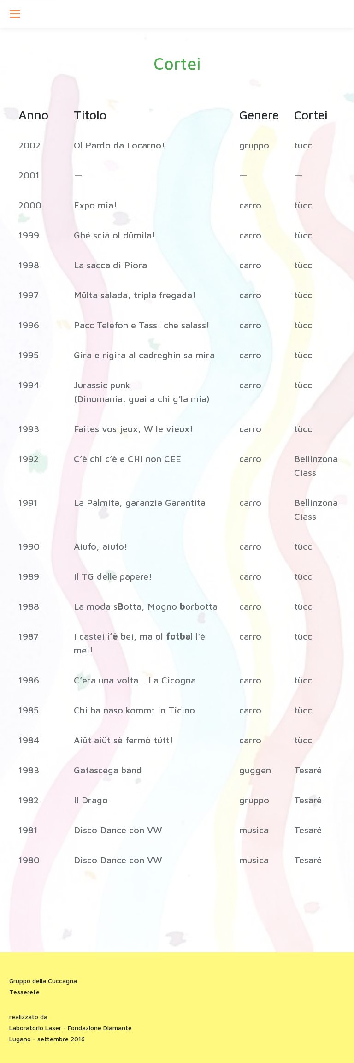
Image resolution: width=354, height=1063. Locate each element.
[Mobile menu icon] (14, 13)
